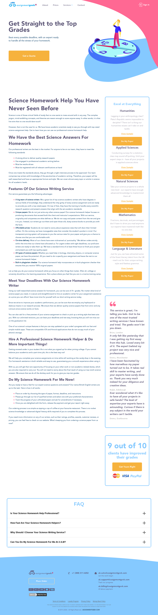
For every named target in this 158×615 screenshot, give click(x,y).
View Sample (127, 268)
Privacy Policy (85, 601)
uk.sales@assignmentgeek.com (111, 573)
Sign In (146, 4)
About (45, 4)
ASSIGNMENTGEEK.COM (91, 610)
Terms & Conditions (59, 601)
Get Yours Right (127, 466)
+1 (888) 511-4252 (78, 573)
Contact (81, 4)
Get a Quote (29, 55)
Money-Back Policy (99, 601)
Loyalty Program (73, 601)
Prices (55, 4)
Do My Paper (127, 276)
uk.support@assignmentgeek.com (113, 579)
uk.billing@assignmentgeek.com (113, 586)
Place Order (41, 581)
